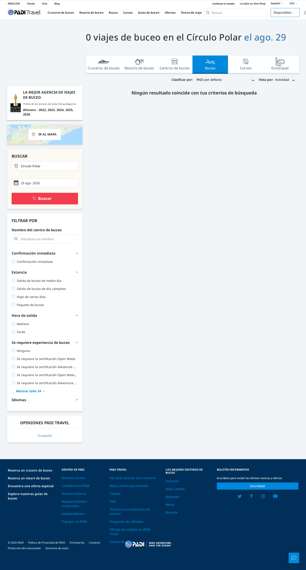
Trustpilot (45, 435)
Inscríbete (257, 486)
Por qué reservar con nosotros (133, 478)
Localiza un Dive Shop (253, 3)
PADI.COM (14, 3)
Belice (170, 504)
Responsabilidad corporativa (74, 503)
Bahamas (172, 497)
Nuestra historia (74, 493)
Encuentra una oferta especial (31, 486)
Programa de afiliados (126, 521)
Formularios (77, 542)
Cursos (128, 13)
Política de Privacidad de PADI (46, 542)
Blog (57, 3)
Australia (172, 481)
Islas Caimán (175, 489)
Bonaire (171, 512)
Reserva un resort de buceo (29, 478)
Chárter (115, 493)
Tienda (31, 3)
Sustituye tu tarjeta (223, 3)
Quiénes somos (73, 478)
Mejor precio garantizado (129, 486)
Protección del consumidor (24, 548)
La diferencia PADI (75, 486)
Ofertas (170, 13)
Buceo (113, 13)
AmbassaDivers (73, 514)
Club (44, 3)
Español (277, 3)
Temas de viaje (191, 13)
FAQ (113, 501)
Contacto (94, 542)
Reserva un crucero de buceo (30, 470)
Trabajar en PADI (74, 521)
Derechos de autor (57, 548)
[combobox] (236, 12)
